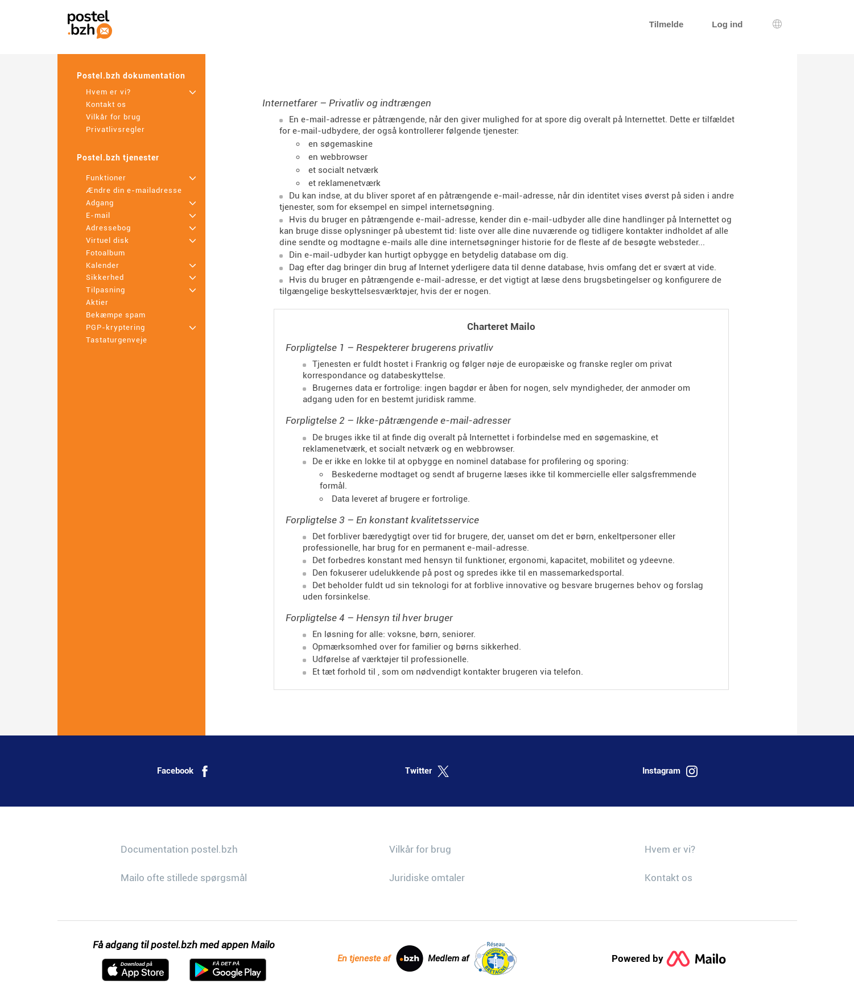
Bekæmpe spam (116, 315)
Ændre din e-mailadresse (134, 190)
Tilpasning (105, 290)
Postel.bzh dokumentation (131, 75)
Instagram (670, 771)
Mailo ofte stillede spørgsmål (184, 877)
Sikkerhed (105, 277)
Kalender (102, 265)
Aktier (97, 302)
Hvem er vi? (108, 92)
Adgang (100, 203)
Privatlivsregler (115, 129)
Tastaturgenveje (116, 340)
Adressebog (108, 228)
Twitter (427, 771)
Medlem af (472, 958)
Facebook (184, 771)
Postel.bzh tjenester (118, 157)
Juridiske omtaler (427, 877)
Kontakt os (106, 104)
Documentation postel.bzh (179, 849)
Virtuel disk (107, 240)
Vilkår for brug (113, 117)
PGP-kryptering (115, 327)
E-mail (98, 215)
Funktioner (106, 177)
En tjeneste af (380, 958)
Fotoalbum (105, 253)
